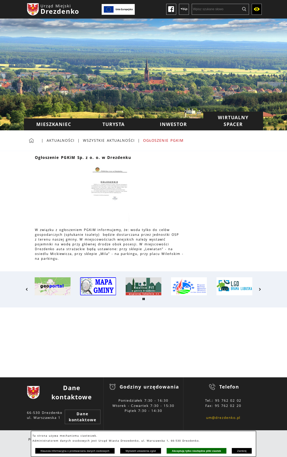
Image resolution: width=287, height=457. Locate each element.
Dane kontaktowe (82, 416)
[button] (109, 221)
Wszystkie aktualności (109, 140)
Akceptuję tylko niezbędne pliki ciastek (196, 450)
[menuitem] (54, 124)
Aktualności (61, 140)
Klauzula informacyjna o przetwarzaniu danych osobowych (74, 450)
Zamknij (242, 450)
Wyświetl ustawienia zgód (141, 450)
